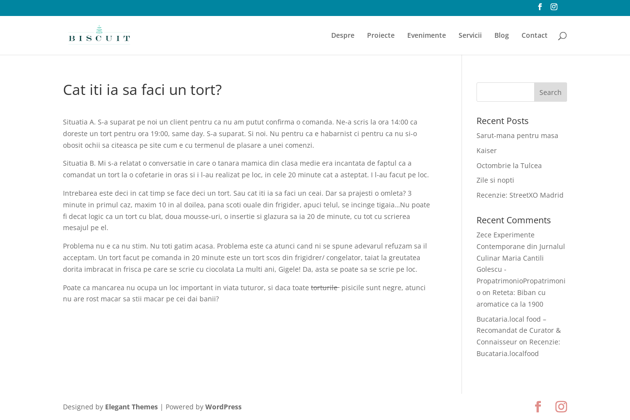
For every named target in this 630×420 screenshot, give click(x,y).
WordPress (223, 406)
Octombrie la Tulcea (509, 165)
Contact (535, 36)
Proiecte (381, 36)
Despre (342, 36)
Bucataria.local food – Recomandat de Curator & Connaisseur (518, 330)
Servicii (470, 36)
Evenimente (426, 36)
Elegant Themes (131, 406)
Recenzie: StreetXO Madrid (520, 195)
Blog (501, 36)
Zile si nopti (495, 180)
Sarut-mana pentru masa (517, 135)
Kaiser (486, 150)
